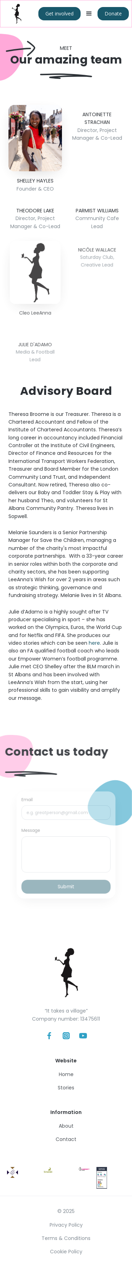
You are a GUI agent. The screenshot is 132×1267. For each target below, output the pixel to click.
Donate (113, 13)
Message (33, 832)
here (94, 642)
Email (30, 804)
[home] (16, 13)
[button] (89, 14)
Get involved (59, 13)
